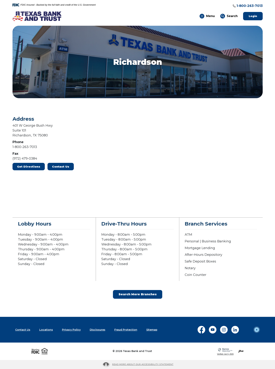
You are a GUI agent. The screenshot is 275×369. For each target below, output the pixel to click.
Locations (46, 329)
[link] (225, 351)
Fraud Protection (125, 329)
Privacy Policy (71, 329)
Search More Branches (138, 294)
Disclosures (97, 329)
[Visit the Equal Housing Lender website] (44, 351)
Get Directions (28, 166)
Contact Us (60, 166)
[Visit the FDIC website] (36, 351)
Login (256, 16)
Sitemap (151, 329)
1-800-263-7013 (250, 6)
